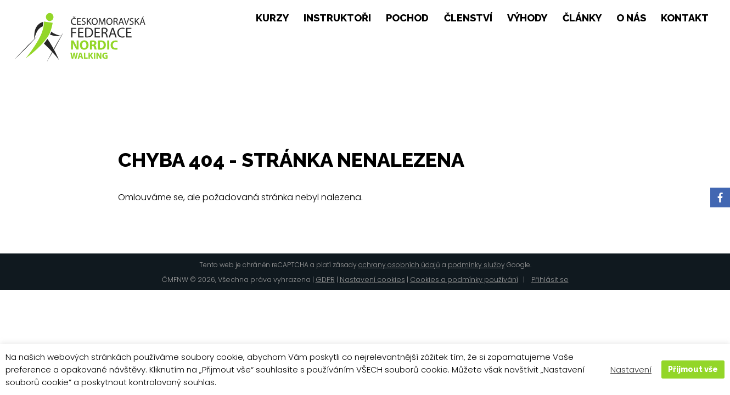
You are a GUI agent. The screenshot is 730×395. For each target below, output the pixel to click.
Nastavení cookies (372, 279)
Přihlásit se (550, 279)
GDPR (325, 279)
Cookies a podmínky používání (464, 279)
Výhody (527, 18)
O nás (631, 18)
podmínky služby (476, 264)
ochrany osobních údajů (399, 264)
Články (582, 18)
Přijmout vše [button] (693, 369)
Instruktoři (337, 18)
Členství (468, 18)
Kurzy (272, 18)
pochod (407, 18)
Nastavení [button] (631, 369)
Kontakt (685, 18)
